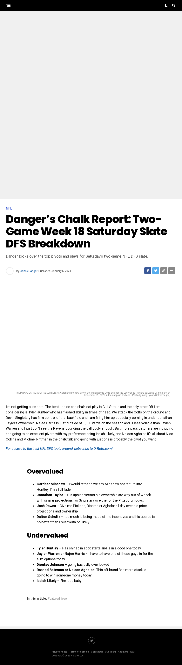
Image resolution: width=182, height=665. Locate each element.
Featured (54, 598)
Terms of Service (79, 651)
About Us (123, 651)
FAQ (132, 651)
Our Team (110, 651)
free (64, 598)
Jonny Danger (28, 271)
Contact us (97, 651)
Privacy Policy (59, 651)
